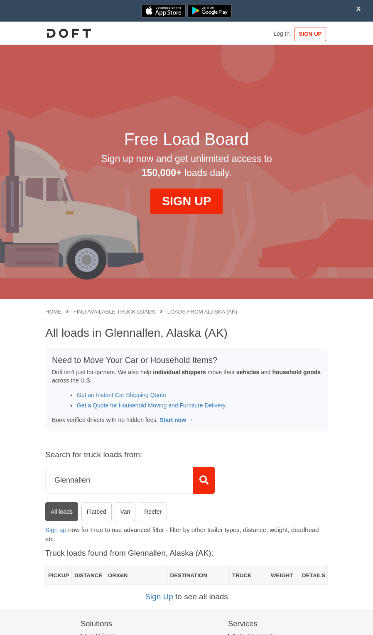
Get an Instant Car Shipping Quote (121, 395)
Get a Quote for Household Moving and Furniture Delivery (151, 405)
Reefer (153, 511)
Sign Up (159, 596)
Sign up (55, 529)
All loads (62, 511)
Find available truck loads (114, 312)
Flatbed (96, 511)
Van (125, 511)
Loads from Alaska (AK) (202, 312)
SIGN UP (310, 34)
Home (53, 312)
